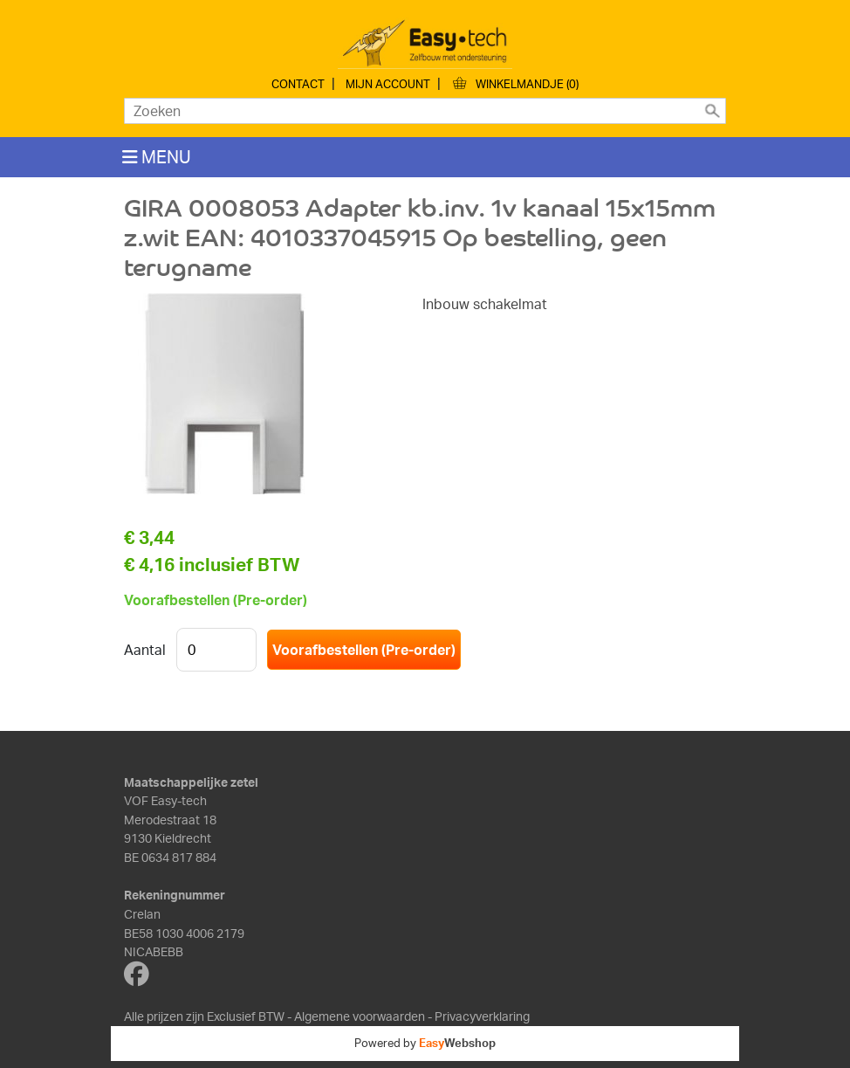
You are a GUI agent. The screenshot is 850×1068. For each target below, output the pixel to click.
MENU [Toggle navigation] (156, 157)
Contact (298, 84)
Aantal (145, 649)
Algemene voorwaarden (359, 1015)
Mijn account (388, 84)
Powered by (425, 1043)
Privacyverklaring (482, 1015)
